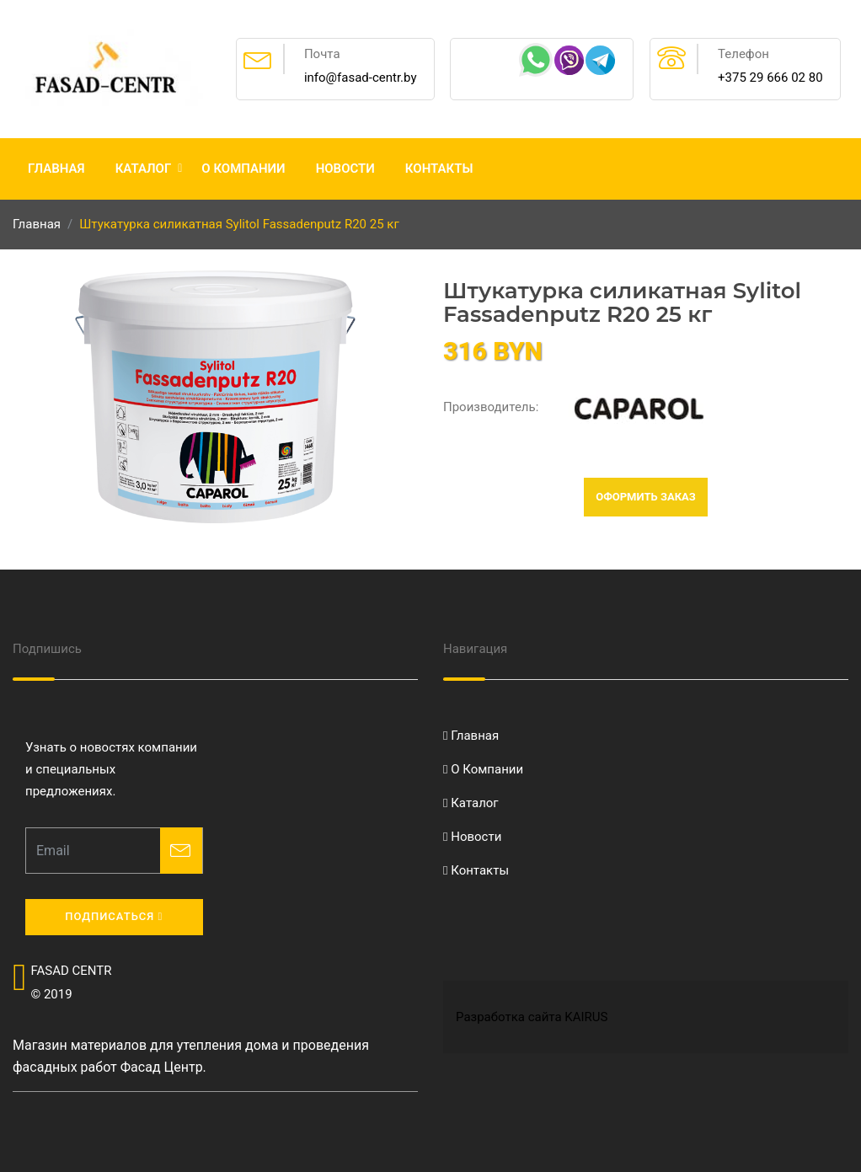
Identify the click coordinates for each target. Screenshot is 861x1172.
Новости (345, 168)
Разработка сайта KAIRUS (531, 1017)
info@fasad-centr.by (360, 77)
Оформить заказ (646, 496)
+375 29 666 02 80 (770, 77)
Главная (56, 168)
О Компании (243, 168)
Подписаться (114, 916)
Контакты (439, 168)
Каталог (143, 168)
